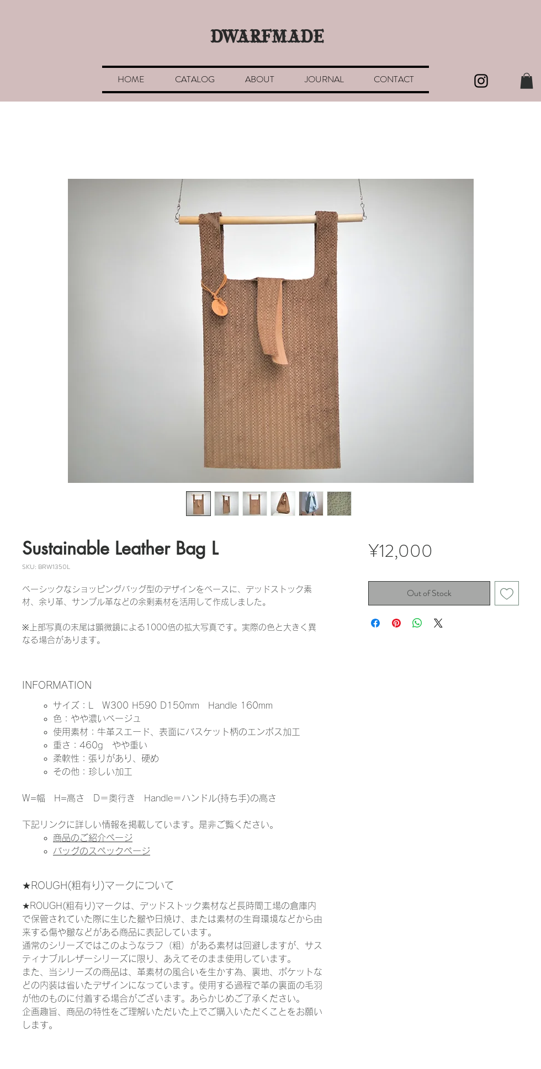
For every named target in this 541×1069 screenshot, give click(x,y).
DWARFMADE (267, 38)
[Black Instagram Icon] (481, 81)
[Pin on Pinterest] (396, 623)
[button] (526, 81)
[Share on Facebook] (375, 623)
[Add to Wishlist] (507, 593)
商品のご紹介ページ (92, 837)
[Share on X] (438, 623)
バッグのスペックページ (101, 851)
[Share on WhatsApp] (417, 623)
